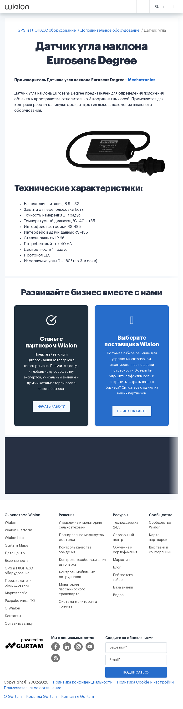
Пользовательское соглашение (32, 688)
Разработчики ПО (20, 601)
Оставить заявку (19, 623)
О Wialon (12, 608)
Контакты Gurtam (77, 697)
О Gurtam (13, 697)
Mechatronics (141, 80)
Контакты (13, 616)
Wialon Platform (18, 530)
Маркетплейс (16, 593)
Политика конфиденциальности (82, 682)
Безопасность (17, 561)
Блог (117, 567)
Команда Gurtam (41, 697)
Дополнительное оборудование (109, 30)
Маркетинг (122, 560)
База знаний (123, 587)
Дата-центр (15, 553)
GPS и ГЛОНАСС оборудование (47, 30)
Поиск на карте (132, 411)
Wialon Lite (14, 538)
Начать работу (51, 406)
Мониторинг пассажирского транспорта (72, 589)
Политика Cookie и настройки (145, 682)
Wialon (10, 522)
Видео (118, 595)
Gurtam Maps (16, 545)
